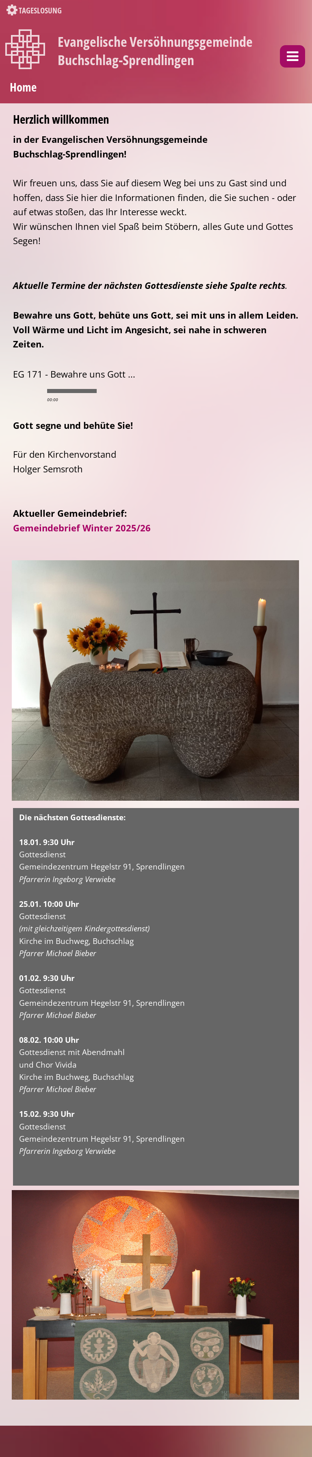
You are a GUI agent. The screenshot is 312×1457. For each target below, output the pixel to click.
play (28, 391)
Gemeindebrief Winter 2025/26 (82, 528)
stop (41, 391)
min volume (108, 391)
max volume (141, 391)
